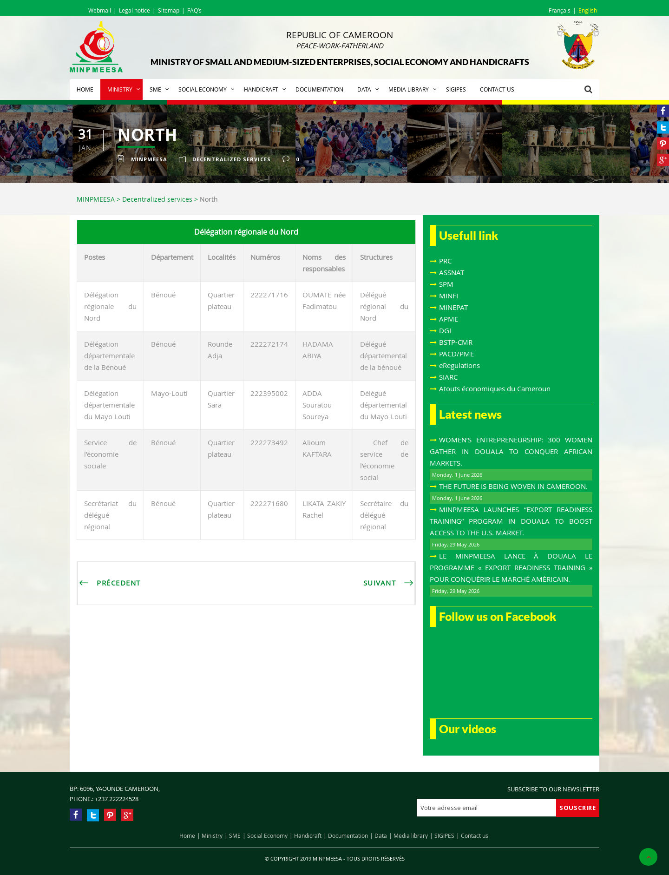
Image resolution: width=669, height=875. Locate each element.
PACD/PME (456, 353)
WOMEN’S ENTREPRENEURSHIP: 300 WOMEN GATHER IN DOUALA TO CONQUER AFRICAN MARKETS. (511, 451)
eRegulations (459, 365)
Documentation (319, 89)
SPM (446, 284)
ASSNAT (451, 272)
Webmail (99, 10)
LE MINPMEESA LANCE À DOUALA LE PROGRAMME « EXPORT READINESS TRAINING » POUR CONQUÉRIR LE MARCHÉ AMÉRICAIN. (511, 567)
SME (155, 89)
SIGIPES (456, 89)
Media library (408, 89)
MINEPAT (453, 307)
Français (560, 10)
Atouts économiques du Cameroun (495, 388)
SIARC (448, 377)
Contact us (497, 89)
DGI (445, 330)
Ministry (119, 89)
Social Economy (202, 89)
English (587, 10)
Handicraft (261, 89)
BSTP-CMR (455, 342)
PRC (445, 260)
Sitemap (168, 10)
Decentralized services (231, 159)
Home (85, 89)
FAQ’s (194, 10)
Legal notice (134, 10)
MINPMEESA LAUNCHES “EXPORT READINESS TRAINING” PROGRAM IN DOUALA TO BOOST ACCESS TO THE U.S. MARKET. (511, 521)
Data (364, 89)
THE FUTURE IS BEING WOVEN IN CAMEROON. (513, 486)
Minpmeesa (149, 159)
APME (448, 318)
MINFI (448, 295)
